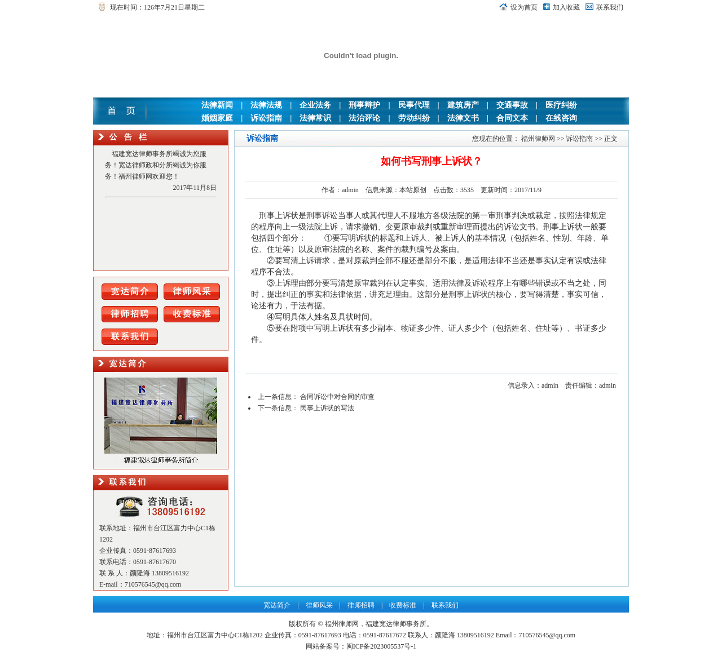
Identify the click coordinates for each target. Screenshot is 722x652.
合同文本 (512, 118)
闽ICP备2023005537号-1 (381, 646)
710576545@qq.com (153, 584)
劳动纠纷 (414, 118)
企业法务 (315, 105)
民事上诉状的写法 (327, 408)
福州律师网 (538, 139)
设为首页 (524, 7)
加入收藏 (566, 7)
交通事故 (512, 105)
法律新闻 (217, 105)
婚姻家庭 (217, 118)
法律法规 (266, 105)
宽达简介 (276, 605)
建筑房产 (463, 105)
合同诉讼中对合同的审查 (337, 397)
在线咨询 (561, 118)
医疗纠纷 (561, 105)
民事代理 (414, 105)
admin (350, 190)
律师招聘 (361, 605)
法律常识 (315, 118)
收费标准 (402, 605)
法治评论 (364, 118)
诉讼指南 (266, 118)
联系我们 (609, 7)
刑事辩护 (364, 105)
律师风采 (319, 605)
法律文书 (463, 118)
